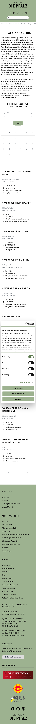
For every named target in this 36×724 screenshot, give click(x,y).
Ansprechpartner (7, 565)
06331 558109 (8, 425)
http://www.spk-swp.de (10, 247)
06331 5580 (7, 422)
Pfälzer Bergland (7, 551)
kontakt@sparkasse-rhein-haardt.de (14, 221)
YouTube (18, 709)
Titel (8, 112)
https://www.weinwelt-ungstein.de (14, 458)
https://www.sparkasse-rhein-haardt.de (15, 219)
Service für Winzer (7, 591)
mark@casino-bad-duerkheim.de (13, 306)
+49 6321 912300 (17, 619)
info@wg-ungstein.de (10, 461)
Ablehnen (18, 399)
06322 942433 (8, 302)
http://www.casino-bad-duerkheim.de (15, 304)
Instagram (23, 709)
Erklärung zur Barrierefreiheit (11, 504)
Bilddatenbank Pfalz (8, 568)
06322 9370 (7, 214)
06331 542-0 (7, 242)
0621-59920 (7, 271)
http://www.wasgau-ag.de (11, 427)
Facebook (12, 709)
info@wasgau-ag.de (9, 429)
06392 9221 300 (8, 186)
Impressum (5, 497)
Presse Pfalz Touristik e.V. (10, 585)
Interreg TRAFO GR (8, 507)
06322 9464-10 (8, 456)
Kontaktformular (7, 578)
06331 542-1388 (8, 245)
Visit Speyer (5, 548)
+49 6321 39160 (20, 631)
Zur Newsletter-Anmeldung (13, 657)
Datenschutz (6, 500)
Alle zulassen (18, 388)
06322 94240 (7, 299)
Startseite (4, 24)
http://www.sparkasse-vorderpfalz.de (15, 276)
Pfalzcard (5, 521)
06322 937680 (8, 216)
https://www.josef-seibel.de (12, 190)
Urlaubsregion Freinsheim (10, 541)
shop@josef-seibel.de (10, 193)
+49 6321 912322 (21, 621)
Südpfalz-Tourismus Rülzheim (11, 544)
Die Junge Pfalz (7, 525)
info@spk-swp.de (8, 250)
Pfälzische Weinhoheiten (9, 528)
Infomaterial (6, 572)
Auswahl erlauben (18, 393)
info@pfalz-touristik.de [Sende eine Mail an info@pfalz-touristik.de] (17, 635)
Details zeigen (25, 382)
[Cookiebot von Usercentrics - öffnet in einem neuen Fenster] (25, 324)
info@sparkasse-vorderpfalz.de (13, 278)
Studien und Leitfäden (9, 595)
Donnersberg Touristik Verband (11, 538)
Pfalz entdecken (14, 24)
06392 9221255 (8, 188)
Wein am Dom (6, 531)
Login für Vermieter (8, 582)
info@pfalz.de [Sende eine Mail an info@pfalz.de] (14, 626)
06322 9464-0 (8, 454)
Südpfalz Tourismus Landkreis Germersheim (15, 534)
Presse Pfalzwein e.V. (8, 588)
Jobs (3, 575)
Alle (4, 133)
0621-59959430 (8, 273)
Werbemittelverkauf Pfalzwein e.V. (12, 598)
